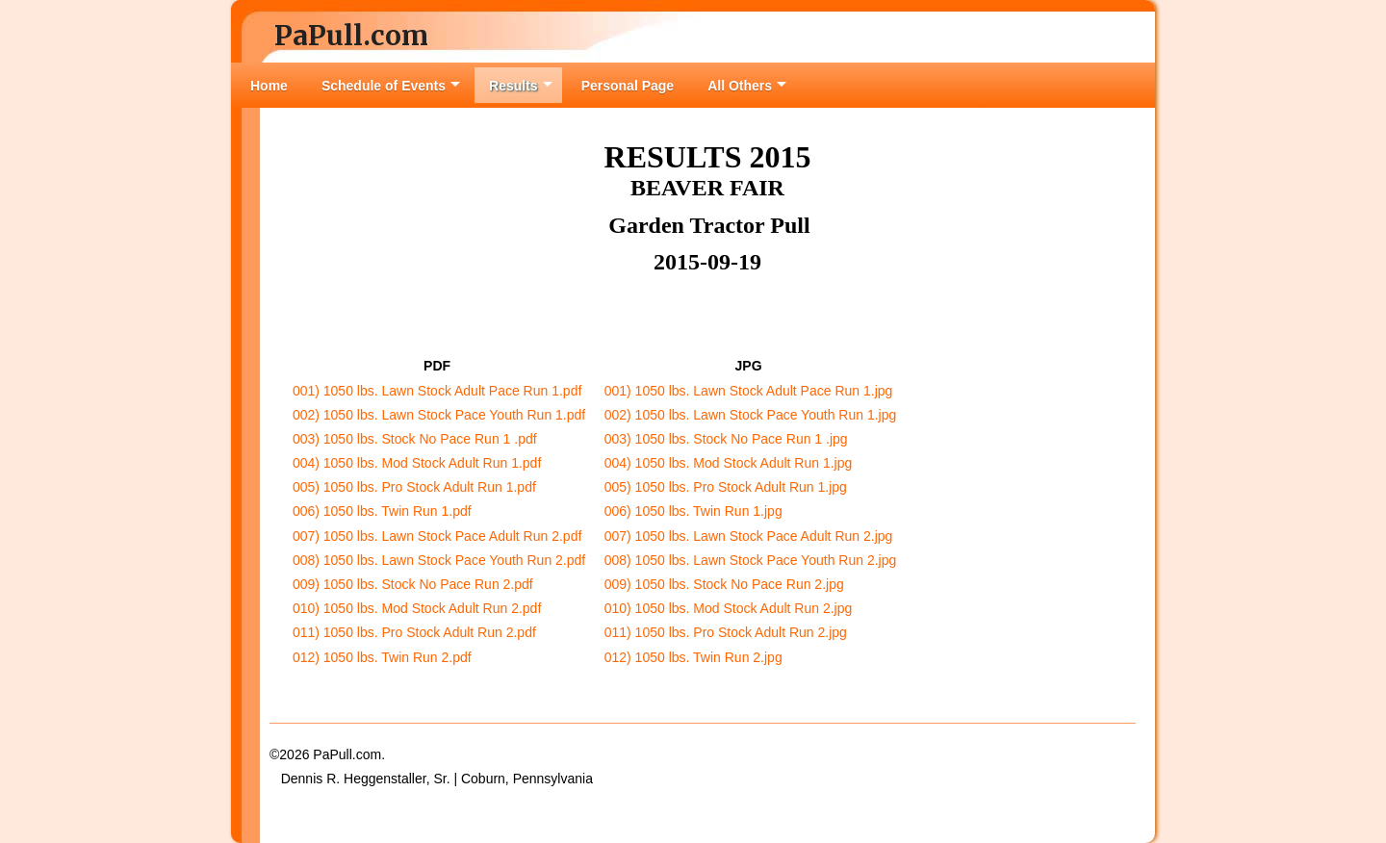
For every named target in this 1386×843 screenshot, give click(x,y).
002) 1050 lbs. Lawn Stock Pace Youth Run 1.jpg (750, 414)
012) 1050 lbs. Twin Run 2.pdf (382, 657)
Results (520, 85)
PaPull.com (351, 35)
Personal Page (628, 85)
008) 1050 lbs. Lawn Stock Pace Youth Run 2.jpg (750, 560)
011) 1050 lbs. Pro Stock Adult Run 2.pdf (414, 632)
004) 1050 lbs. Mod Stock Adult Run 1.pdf (417, 463)
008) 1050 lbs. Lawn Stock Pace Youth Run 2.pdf (439, 560)
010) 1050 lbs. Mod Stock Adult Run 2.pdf (417, 608)
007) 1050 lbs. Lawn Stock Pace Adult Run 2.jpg (748, 536)
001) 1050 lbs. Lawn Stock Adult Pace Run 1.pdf (437, 390)
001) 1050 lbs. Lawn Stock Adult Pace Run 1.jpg (748, 390)
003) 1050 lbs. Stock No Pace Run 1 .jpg (726, 439)
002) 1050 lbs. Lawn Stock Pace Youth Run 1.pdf (439, 414)
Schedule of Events (390, 85)
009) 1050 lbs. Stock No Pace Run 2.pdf (413, 584)
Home (269, 85)
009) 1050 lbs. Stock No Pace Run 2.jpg (724, 584)
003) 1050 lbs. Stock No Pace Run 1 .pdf (415, 439)
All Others (746, 85)
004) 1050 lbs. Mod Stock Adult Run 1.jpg (728, 463)
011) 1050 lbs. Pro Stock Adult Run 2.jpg (725, 632)
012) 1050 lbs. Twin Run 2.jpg (693, 657)
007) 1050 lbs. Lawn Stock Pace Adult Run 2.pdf (437, 536)
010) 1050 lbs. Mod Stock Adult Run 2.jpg (728, 608)
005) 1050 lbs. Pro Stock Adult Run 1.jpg (725, 487)
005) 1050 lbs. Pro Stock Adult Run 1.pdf (414, 487)
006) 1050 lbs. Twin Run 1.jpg (693, 511)
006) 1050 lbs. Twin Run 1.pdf (382, 511)
